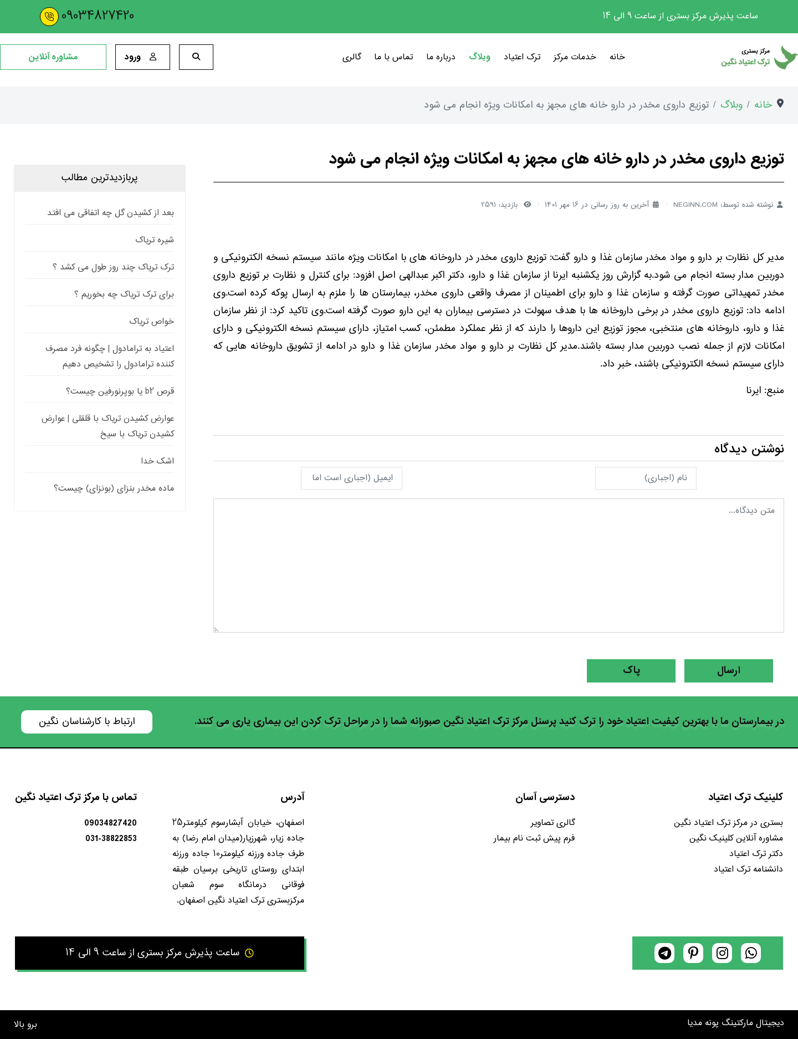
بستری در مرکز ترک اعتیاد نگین (728, 823)
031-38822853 (111, 839)
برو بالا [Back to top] (25, 1024)
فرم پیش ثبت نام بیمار (534, 838)
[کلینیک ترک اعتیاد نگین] (718, 57)
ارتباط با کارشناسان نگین (87, 722)
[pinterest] (693, 953)
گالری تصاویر (553, 823)
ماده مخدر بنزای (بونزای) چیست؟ (114, 488)
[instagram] (722, 953)
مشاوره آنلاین (53, 57)
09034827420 (98, 16)
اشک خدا (157, 461)
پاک (631, 670)
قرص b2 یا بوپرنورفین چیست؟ (120, 391)
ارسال (728, 670)
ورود (143, 56)
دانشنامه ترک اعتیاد (748, 869)
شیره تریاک (154, 240)
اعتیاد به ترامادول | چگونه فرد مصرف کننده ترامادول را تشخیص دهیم (109, 357)
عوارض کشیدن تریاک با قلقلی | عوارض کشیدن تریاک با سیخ (108, 426)
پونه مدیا (703, 1023)
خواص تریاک (151, 321)
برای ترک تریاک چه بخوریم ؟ (124, 294)
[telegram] (664, 953)
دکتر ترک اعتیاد (756, 854)
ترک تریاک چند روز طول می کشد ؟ (113, 267)
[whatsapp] (751, 953)
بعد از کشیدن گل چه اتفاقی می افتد (110, 213)
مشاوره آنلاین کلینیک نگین (736, 838)
